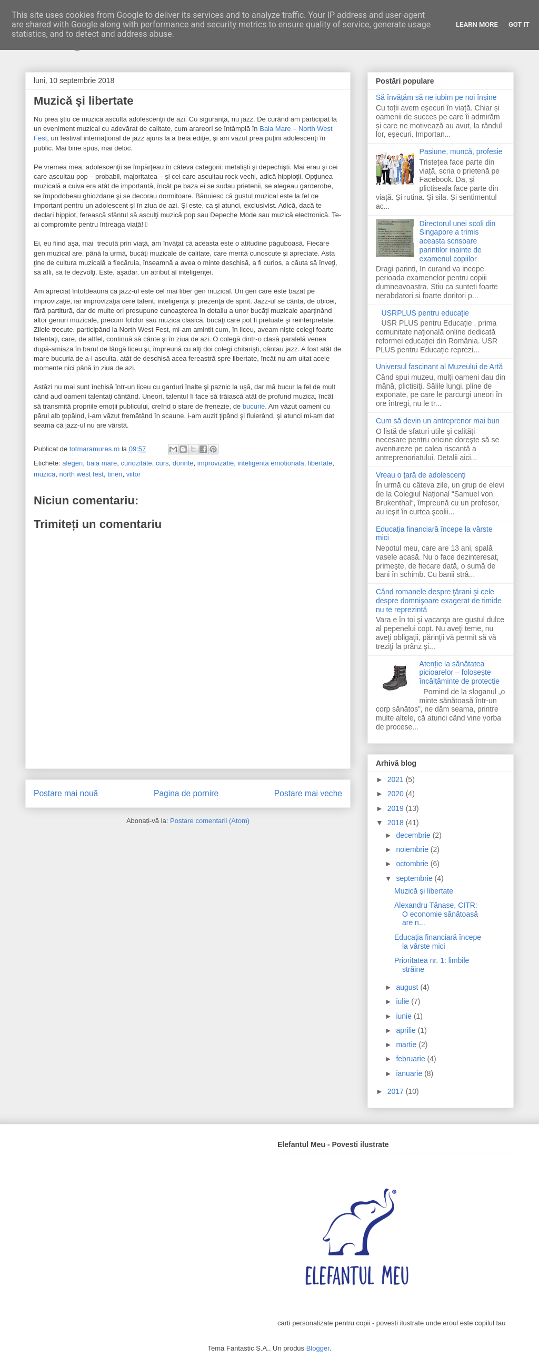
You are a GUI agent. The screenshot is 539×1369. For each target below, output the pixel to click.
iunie (404, 1016)
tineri (114, 474)
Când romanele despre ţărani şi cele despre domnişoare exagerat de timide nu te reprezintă (439, 600)
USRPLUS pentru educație (426, 313)
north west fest (81, 474)
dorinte (183, 463)
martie (407, 1044)
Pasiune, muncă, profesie (461, 151)
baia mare (101, 463)
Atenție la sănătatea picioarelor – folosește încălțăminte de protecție (460, 673)
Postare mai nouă (66, 793)
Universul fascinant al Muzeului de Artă (439, 366)
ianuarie (410, 1073)
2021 (396, 779)
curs (162, 463)
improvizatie (215, 463)
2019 (396, 808)
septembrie (415, 878)
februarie (411, 1058)
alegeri (72, 463)
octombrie (413, 863)
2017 (396, 1091)
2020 (396, 793)
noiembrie (413, 849)
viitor (133, 474)
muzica (44, 474)
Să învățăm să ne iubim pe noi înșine (436, 97)
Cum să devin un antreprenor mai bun (438, 421)
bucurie (254, 406)
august (408, 987)
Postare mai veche (308, 793)
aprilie (406, 1030)
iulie (403, 1001)
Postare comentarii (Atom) (209, 821)
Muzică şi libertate (423, 891)
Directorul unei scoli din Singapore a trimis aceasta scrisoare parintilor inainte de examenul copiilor (458, 241)
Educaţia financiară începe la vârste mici (437, 941)
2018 (396, 822)
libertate (320, 463)
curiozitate (136, 463)
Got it (519, 24)
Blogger (318, 1348)
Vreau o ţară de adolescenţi (421, 475)
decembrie (414, 835)
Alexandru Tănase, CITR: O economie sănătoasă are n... (436, 914)
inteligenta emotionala (270, 463)
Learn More (477, 24)
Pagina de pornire (186, 793)
